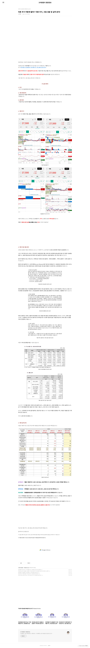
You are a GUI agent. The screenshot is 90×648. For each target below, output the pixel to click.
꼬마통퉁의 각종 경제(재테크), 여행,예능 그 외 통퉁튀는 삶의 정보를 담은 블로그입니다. (36, 633)
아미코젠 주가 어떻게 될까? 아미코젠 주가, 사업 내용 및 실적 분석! (28, 573)
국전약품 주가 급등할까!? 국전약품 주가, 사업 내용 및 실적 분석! (28, 572)
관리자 (49, 645)
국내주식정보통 (20, 567)
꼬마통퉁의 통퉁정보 (45, 2)
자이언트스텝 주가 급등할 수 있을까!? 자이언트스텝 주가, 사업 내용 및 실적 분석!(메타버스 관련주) (33, 571)
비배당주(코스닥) (26, 567)
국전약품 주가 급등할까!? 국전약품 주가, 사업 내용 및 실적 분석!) (33, 67)
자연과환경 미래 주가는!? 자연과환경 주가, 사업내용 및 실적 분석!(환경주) (29, 569)
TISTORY (45, 645)
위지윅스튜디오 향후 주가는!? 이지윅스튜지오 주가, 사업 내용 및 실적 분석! (30, 575)
